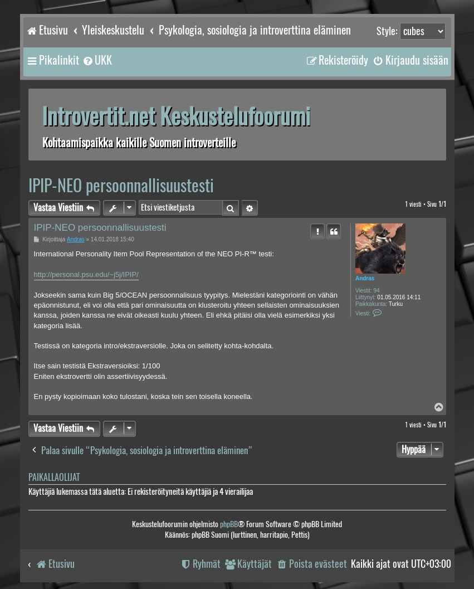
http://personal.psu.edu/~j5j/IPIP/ (86, 274)
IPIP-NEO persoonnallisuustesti (121, 185)
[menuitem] (97, 60)
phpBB (229, 524)
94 (377, 291)
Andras (364, 278)
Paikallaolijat (54, 477)
